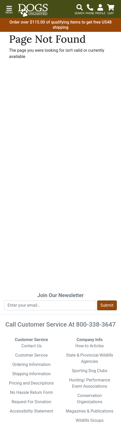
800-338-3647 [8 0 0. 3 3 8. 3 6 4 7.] (96, 324)
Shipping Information (31, 373)
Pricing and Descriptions (31, 383)
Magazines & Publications (89, 411)
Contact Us (31, 345)
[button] (9, 9)
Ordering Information (31, 364)
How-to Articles (89, 345)
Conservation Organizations (89, 398)
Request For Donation (31, 401)
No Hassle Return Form (31, 392)
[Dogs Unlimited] (33, 10)
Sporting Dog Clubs (89, 370)
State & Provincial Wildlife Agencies (89, 358)
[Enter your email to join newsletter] (50, 305)
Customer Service (31, 355)
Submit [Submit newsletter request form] (107, 305)
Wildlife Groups (90, 420)
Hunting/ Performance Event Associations (89, 383)
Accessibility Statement (31, 411)
